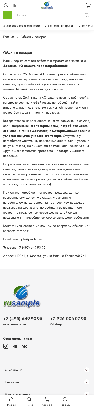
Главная (9, 36)
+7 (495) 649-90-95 (22, 318)
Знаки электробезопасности (21, 26)
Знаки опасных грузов (59, 26)
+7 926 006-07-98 (68, 318)
